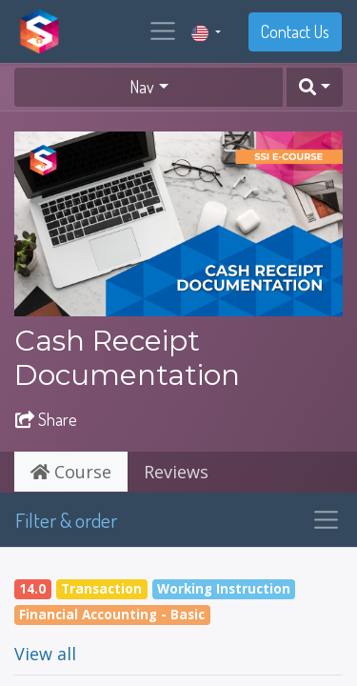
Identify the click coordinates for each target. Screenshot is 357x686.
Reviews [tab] (176, 471)
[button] (315, 87)
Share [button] (46, 419)
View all (45, 653)
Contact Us (295, 31)
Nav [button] (141, 86)
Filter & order (66, 520)
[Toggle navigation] (326, 519)
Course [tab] (70, 471)
